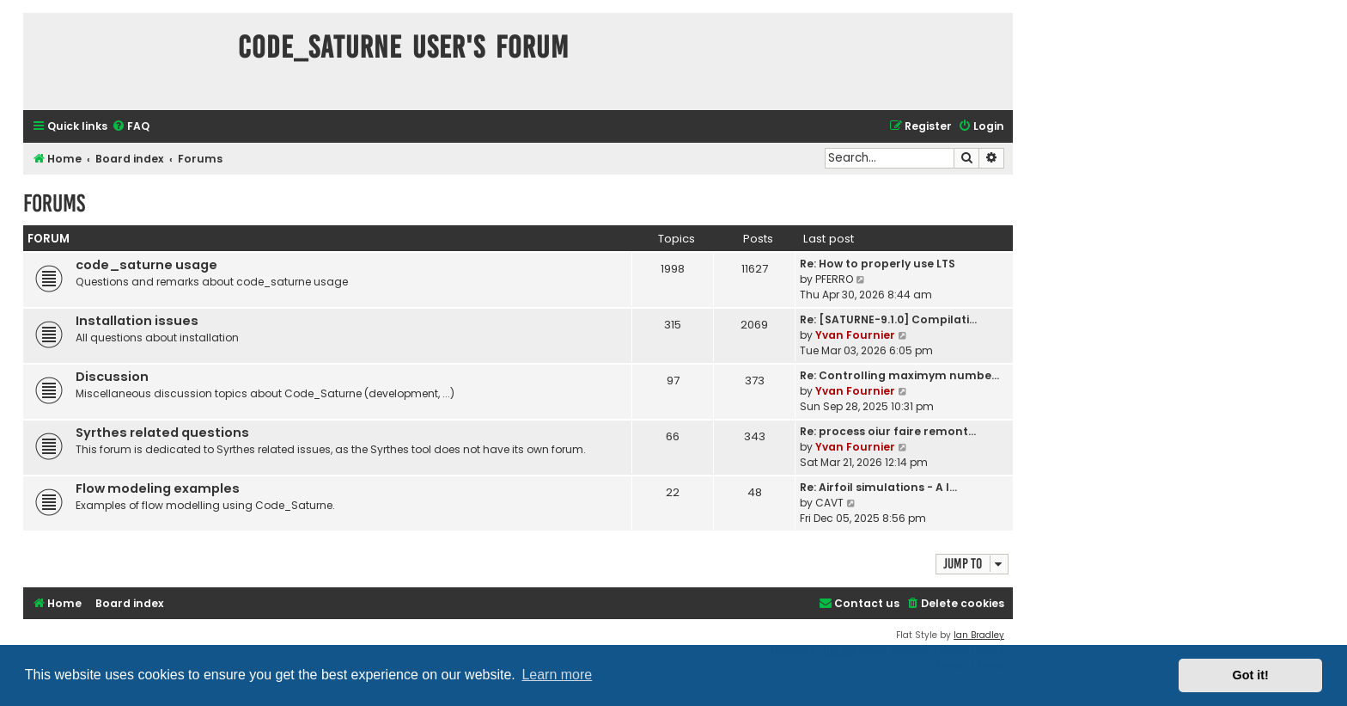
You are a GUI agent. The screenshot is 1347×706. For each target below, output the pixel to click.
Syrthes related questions (162, 432)
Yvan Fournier (855, 335)
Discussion (112, 376)
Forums (54, 203)
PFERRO (834, 279)
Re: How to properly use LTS (877, 263)
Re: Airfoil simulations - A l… (878, 487)
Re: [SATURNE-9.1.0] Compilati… (888, 319)
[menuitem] (130, 126)
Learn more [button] (556, 674)
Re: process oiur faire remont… (888, 431)
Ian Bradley (979, 635)
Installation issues (137, 320)
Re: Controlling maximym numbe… (899, 375)
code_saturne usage (146, 264)
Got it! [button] (1251, 675)
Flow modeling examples (158, 488)
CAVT (829, 502)
